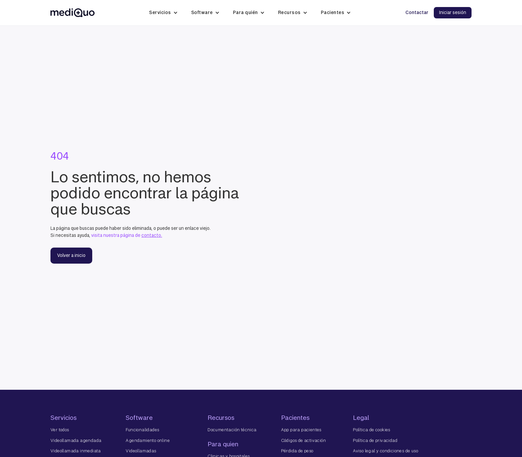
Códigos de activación (303, 440)
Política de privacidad (375, 440)
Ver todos (59, 429)
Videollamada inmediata (75, 450)
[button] (163, 12)
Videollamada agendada (75, 440)
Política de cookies (371, 429)
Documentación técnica (232, 429)
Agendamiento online (148, 440)
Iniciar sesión (452, 12)
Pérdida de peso (297, 450)
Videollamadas (141, 450)
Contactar (416, 12)
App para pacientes (301, 429)
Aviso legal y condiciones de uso (385, 450)
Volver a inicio (71, 255)
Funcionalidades (142, 429)
